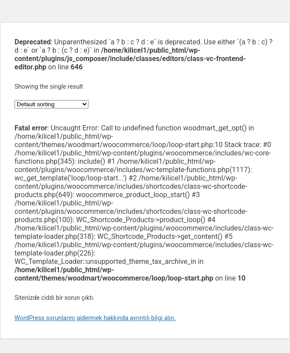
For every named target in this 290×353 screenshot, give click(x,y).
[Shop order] (51, 104)
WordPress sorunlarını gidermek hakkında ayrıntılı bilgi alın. (95, 317)
